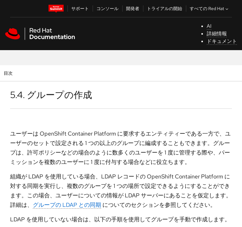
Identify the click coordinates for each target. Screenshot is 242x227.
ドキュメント (222, 41)
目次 (8, 73)
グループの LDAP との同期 (67, 204)
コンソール (107, 8)
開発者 (132, 8)
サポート (80, 8)
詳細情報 (217, 33)
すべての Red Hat (210, 8)
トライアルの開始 (164, 8)
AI (209, 26)
